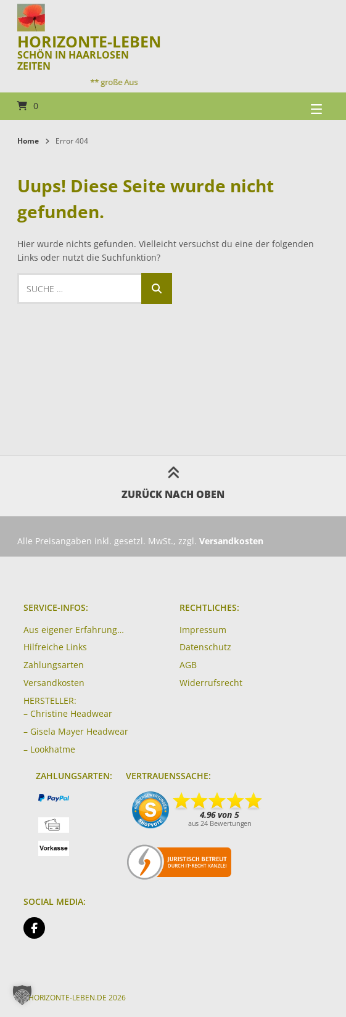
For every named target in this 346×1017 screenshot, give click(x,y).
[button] (22, 995)
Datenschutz (205, 647)
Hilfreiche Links (55, 647)
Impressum (202, 629)
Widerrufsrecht (210, 682)
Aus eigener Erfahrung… (73, 629)
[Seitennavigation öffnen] (301, 106)
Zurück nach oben (173, 485)
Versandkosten (53, 682)
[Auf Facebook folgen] (34, 928)
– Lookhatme (49, 749)
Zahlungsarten (53, 665)
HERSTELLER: (49, 700)
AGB (188, 665)
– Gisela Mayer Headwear (75, 731)
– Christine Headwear (67, 713)
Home (28, 140)
